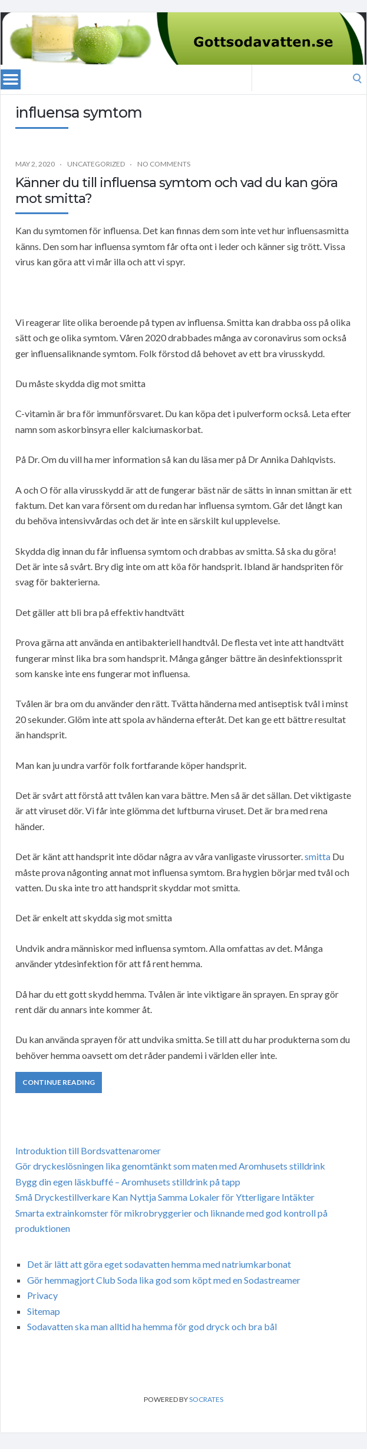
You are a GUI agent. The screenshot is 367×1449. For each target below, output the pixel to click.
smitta (317, 856)
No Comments (163, 163)
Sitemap (43, 1311)
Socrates (206, 1399)
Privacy (42, 1295)
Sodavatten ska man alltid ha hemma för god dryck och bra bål (152, 1326)
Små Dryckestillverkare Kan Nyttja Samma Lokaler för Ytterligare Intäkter (165, 1196)
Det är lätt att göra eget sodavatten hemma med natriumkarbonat (159, 1264)
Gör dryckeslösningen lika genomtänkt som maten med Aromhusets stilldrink (170, 1165)
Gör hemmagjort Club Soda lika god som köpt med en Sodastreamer (163, 1279)
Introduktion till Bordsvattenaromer (88, 1150)
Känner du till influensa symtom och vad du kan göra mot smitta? (176, 190)
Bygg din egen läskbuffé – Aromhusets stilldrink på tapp (127, 1181)
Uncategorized (96, 163)
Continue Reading (58, 1082)
